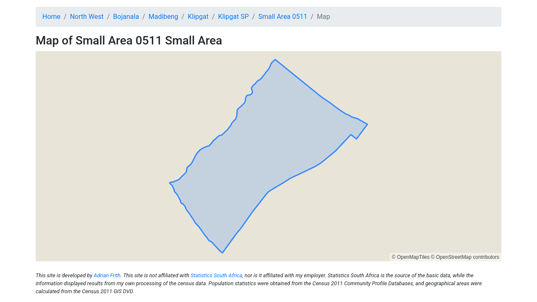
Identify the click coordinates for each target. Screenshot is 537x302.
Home (51, 17)
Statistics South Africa (216, 275)
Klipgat (198, 17)
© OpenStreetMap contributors (465, 257)
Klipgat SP (233, 17)
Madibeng (163, 17)
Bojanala (126, 17)
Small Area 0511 (283, 17)
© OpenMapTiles (411, 257)
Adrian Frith (107, 275)
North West (87, 17)
